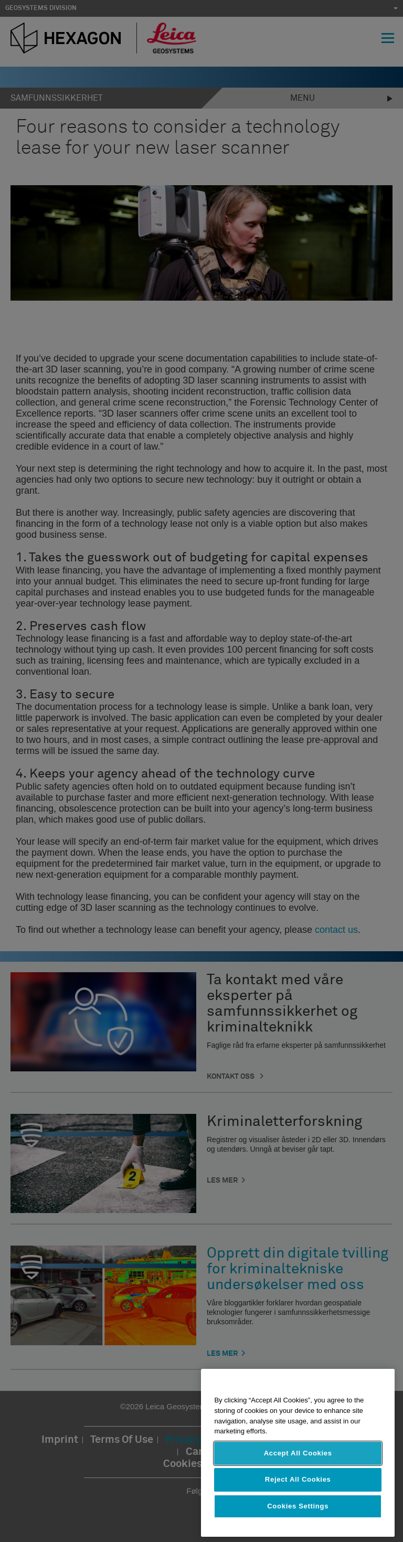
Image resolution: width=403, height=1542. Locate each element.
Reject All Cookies (298, 1479)
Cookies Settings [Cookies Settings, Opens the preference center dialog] (297, 1506)
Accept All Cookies (298, 1453)
